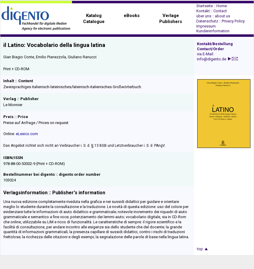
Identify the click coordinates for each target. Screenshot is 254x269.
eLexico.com (27, 134)
